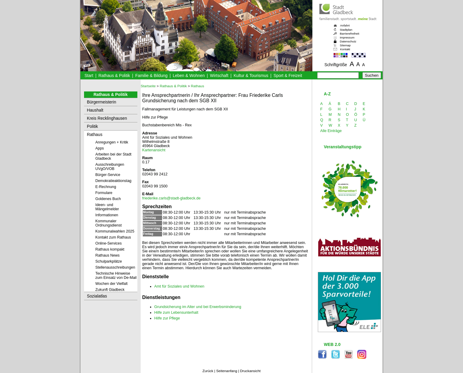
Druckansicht (250, 371)
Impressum (347, 37)
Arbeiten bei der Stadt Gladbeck (113, 156)
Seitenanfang (226, 371)
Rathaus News (107, 255)
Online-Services (108, 243)
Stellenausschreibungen (115, 267)
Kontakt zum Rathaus (113, 237)
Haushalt (95, 110)
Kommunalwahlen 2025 (114, 231)
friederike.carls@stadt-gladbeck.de (171, 198)
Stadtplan (346, 29)
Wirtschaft (219, 75)
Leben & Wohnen (189, 75)
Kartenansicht (153, 150)
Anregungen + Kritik (111, 142)
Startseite (148, 86)
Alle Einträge (331, 131)
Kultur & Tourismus (250, 75)
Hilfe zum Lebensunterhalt (176, 312)
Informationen (106, 215)
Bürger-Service (107, 175)
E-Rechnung (105, 187)
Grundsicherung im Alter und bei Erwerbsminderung (197, 307)
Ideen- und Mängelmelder (107, 207)
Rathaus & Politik (114, 75)
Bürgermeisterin (101, 102)
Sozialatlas (97, 296)
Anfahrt (345, 25)
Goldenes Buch (108, 199)
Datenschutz (348, 41)
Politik (92, 126)
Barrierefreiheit (349, 33)
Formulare (103, 193)
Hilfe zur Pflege (167, 318)
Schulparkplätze (108, 261)
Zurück (207, 371)
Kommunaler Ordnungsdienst (108, 223)
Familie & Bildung (151, 75)
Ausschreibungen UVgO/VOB (109, 166)
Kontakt (345, 49)
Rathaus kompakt (109, 249)
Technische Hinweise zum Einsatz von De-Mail (116, 275)
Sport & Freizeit (288, 75)
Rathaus (94, 134)
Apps (99, 148)
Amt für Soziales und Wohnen (179, 286)
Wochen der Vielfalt (111, 284)
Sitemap (345, 45)
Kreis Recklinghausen (107, 118)
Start (88, 75)
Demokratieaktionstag (113, 181)
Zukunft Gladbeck (110, 290)
